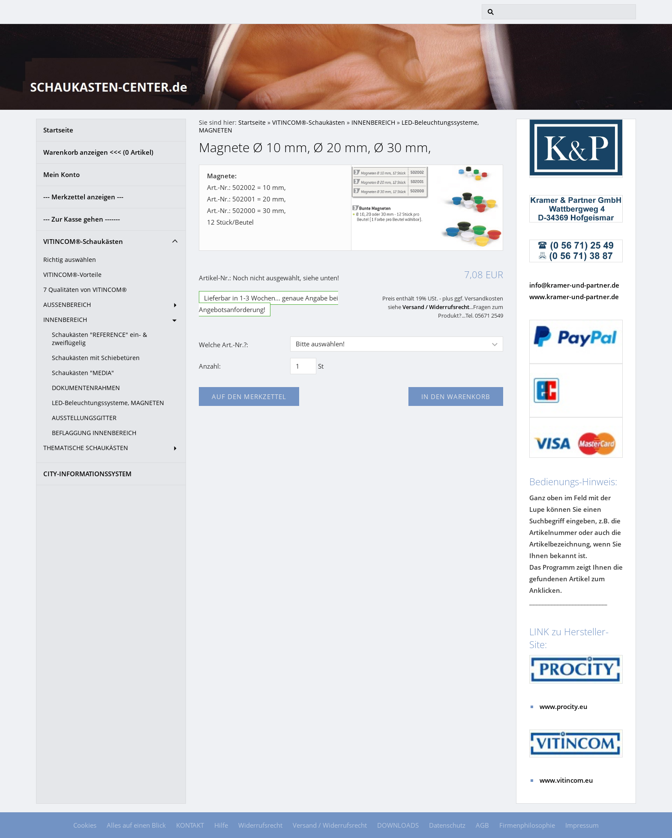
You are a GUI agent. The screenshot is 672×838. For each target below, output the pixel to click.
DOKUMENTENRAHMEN (86, 388)
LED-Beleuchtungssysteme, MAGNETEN (108, 403)
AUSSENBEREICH (67, 305)
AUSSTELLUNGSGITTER (84, 418)
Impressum (582, 825)
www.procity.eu (564, 706)
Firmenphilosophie (527, 825)
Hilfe (221, 825)
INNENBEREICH (65, 320)
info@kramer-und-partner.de (574, 285)
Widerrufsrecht (260, 825)
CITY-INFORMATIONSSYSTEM (87, 473)
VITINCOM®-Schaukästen (83, 241)
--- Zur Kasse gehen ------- (81, 219)
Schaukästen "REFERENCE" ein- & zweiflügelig (99, 339)
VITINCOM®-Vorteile (72, 275)
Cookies (84, 825)
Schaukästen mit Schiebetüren (96, 358)
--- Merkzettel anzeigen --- (83, 196)
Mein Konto (61, 174)
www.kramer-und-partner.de (574, 296)
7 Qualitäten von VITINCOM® (85, 290)
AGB (482, 825)
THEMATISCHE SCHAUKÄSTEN (85, 448)
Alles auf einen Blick (136, 825)
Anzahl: (210, 366)
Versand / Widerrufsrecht (435, 307)
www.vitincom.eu (566, 780)
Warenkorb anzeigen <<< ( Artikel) (98, 152)
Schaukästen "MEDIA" (83, 373)
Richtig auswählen (69, 260)
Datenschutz (447, 825)
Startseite (58, 130)
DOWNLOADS (398, 825)
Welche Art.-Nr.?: (223, 344)
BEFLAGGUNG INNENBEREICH (94, 433)
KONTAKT (190, 825)
